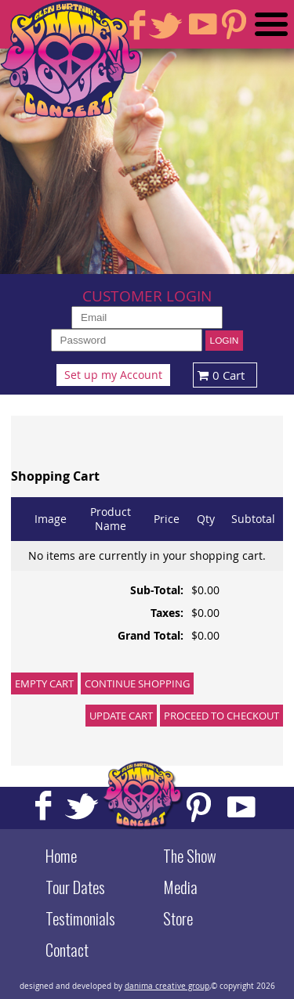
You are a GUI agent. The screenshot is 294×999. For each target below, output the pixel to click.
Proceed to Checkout (221, 716)
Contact (67, 949)
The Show (189, 855)
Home (61, 855)
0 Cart (219, 375)
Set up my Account (113, 375)
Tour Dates (75, 887)
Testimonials (80, 918)
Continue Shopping (137, 683)
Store (178, 918)
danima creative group (167, 985)
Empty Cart (44, 683)
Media (180, 887)
